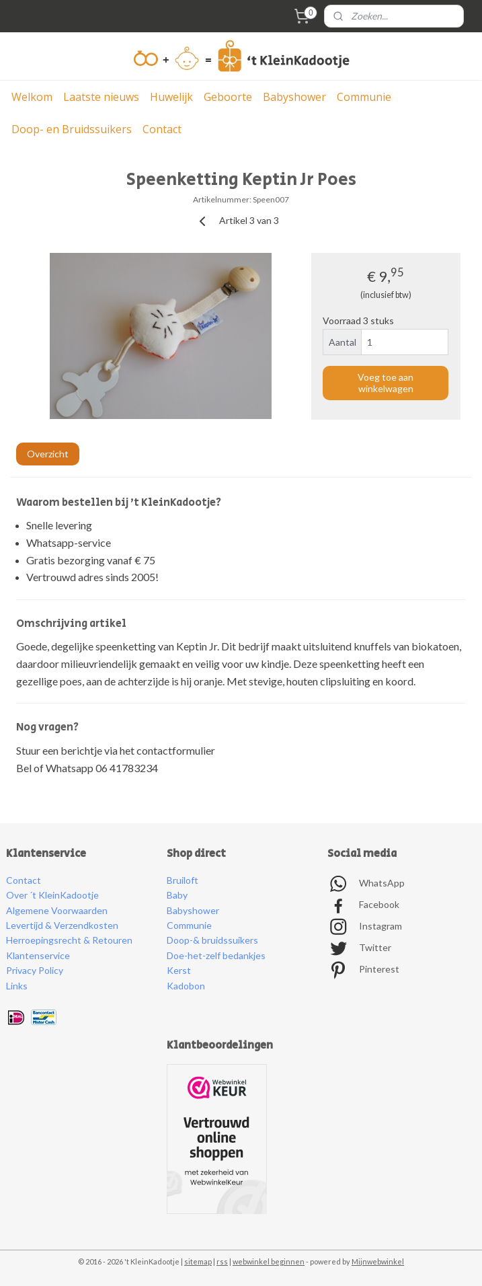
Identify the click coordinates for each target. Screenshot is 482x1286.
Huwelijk (171, 96)
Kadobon (186, 985)
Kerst (179, 970)
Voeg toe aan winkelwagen (385, 382)
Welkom (31, 96)
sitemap (198, 1261)
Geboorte (228, 96)
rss (222, 1261)
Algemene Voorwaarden (57, 910)
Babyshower (294, 96)
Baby (177, 895)
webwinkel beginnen (269, 1261)
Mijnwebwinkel (378, 1261)
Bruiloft (182, 880)
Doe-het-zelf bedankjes (216, 955)
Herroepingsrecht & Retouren (69, 940)
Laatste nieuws (101, 96)
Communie (364, 96)
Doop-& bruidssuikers (212, 940)
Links (17, 985)
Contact (162, 129)
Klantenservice (38, 955)
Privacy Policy (34, 970)
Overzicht (48, 453)
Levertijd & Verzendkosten (62, 925)
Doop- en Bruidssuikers (71, 129)
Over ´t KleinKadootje (52, 895)
